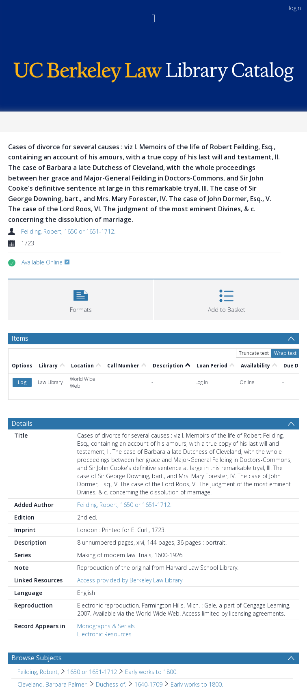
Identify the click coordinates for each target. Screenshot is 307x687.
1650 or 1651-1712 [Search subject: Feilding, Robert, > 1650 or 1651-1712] (92, 672)
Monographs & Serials (106, 626)
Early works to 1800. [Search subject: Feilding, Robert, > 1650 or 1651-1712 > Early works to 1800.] (151, 672)
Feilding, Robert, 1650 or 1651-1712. (68, 231)
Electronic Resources (104, 634)
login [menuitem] (295, 8)
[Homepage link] (153, 69)
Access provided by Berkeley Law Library (129, 580)
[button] (80, 298)
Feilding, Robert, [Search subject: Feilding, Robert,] (38, 672)
